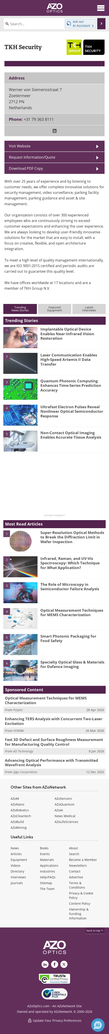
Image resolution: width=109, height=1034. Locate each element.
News (15, 848)
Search (74, 854)
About (73, 848)
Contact (74, 871)
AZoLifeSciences (66, 822)
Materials (47, 860)
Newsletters (78, 865)
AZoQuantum (64, 804)
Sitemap (46, 883)
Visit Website (19, 146)
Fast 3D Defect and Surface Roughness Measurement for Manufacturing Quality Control (54, 742)
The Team (47, 889)
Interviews (18, 877)
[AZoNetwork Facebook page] (54, 964)
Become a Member (83, 860)
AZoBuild (17, 822)
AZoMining (19, 827)
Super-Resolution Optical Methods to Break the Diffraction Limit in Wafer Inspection (72, 537)
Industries (47, 871)
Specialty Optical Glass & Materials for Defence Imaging (72, 664)
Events (45, 854)
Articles (16, 854)
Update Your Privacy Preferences (54, 1020)
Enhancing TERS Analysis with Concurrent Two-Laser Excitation (53, 721)
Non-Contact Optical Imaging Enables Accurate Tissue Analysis (70, 435)
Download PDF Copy (26, 168)
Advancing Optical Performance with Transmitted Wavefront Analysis (51, 762)
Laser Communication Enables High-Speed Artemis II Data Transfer (68, 359)
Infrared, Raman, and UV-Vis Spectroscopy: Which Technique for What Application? (70, 563)
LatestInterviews (89, 308)
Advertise (76, 877)
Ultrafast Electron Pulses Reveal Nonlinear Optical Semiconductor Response (71, 411)
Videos (15, 865)
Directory (17, 871)
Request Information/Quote (32, 157)
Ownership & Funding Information (79, 913)
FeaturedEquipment (54, 308)
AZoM (15, 798)
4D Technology (23, 751)
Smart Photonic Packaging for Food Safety (68, 638)
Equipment (19, 860)
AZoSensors (63, 798)
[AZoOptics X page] (63, 964)
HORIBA (18, 730)
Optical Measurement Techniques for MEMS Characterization (71, 612)
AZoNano (17, 804)
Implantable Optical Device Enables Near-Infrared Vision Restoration (67, 334)
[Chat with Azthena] (98, 1025)
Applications (49, 865)
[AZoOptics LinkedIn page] (45, 964)
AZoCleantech (21, 816)
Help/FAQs (47, 877)
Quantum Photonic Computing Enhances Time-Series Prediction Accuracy (70, 385)
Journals (17, 883)
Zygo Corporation (25, 772)
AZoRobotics (20, 810)
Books (44, 848)
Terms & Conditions (77, 885)
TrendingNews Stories (20, 308)
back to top (95, 930)
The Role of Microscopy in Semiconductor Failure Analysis (69, 586)
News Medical (65, 816)
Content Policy (79, 903)
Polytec (18, 710)
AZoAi (59, 810)
